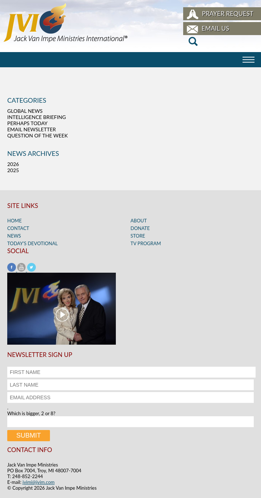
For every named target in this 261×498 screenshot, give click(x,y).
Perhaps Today (27, 123)
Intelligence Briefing (36, 117)
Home (14, 221)
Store (138, 236)
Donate (140, 228)
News (14, 236)
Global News (25, 111)
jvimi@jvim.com (38, 482)
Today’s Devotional (32, 243)
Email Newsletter (31, 129)
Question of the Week (37, 135)
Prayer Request (227, 13)
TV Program (146, 243)
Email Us (215, 28)
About (139, 221)
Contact (18, 228)
